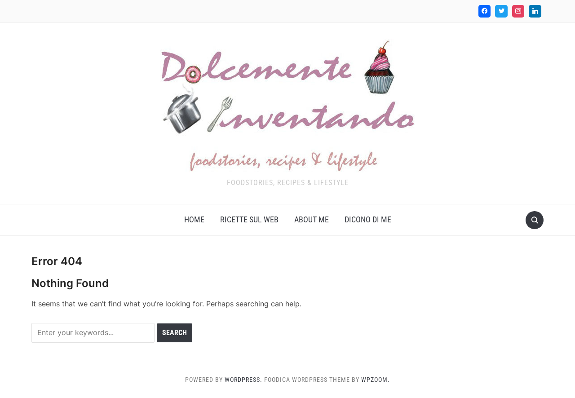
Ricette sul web (249, 219)
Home (194, 219)
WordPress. (243, 379)
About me (311, 219)
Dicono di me (368, 219)
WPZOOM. (375, 379)
